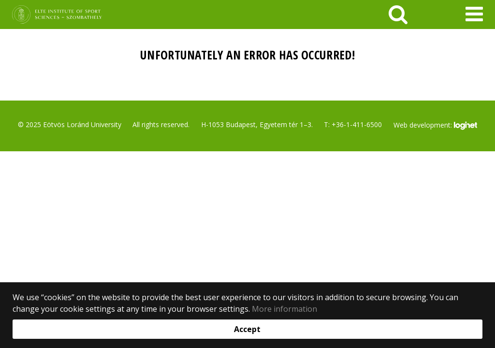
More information (284, 309)
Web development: (435, 125)
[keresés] (398, 14)
